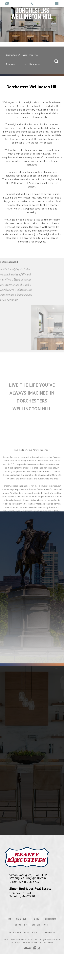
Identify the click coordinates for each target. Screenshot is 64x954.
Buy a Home (21, 919)
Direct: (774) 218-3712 (24, 882)
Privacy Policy (31, 932)
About (18, 925)
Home (10, 919)
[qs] (40, 55)
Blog (26, 925)
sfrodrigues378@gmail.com (27, 878)
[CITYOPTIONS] (16, 55)
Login (46, 925)
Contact (36, 925)
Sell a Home (35, 919)
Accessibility (48, 932)
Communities (50, 919)
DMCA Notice (15, 932)
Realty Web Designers (43, 942)
